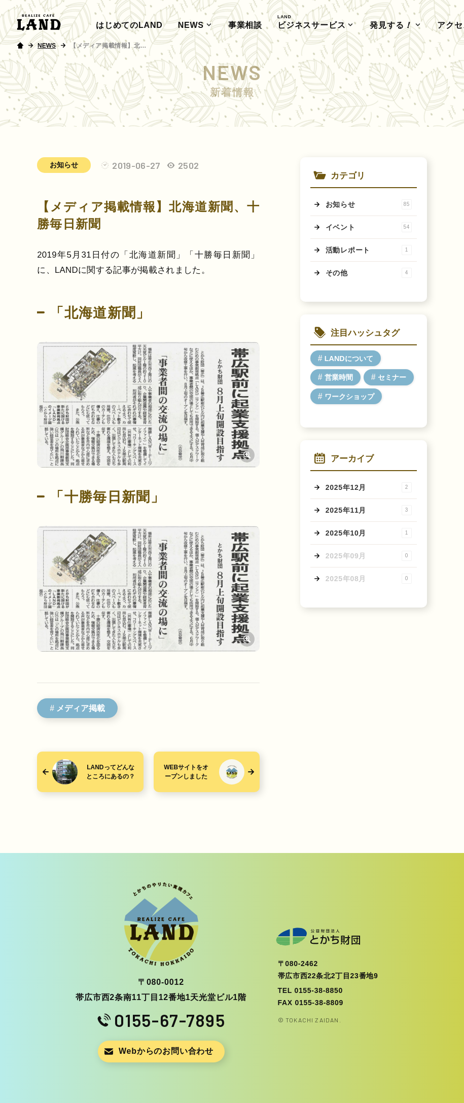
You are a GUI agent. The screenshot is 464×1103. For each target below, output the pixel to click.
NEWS (191, 25)
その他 (369, 273)
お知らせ (64, 165)
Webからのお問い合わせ (166, 1051)
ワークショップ (349, 397)
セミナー (392, 377)
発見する (392, 25)
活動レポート (369, 250)
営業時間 (339, 377)
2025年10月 (369, 533)
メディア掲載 (80, 708)
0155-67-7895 (169, 1020)
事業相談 (245, 25)
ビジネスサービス (311, 21)
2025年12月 (369, 487)
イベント (369, 227)
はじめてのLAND (129, 25)
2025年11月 (369, 510)
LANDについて (349, 358)
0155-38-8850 (318, 990)
